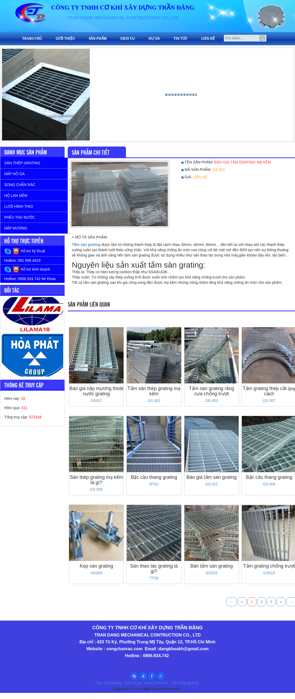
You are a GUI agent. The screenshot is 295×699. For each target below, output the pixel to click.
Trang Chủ (32, 39)
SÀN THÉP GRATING (22, 163)
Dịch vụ (127, 39)
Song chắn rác (156, 683)
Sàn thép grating (185, 683)
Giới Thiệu (65, 38)
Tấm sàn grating (108, 683)
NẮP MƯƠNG (15, 228)
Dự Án (154, 39)
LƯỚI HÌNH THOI (18, 206)
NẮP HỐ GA (14, 174)
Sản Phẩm (98, 39)
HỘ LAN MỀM (15, 195)
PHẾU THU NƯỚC (19, 217)
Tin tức (180, 39)
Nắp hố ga (132, 683)
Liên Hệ (208, 39)
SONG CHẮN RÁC (19, 185)
